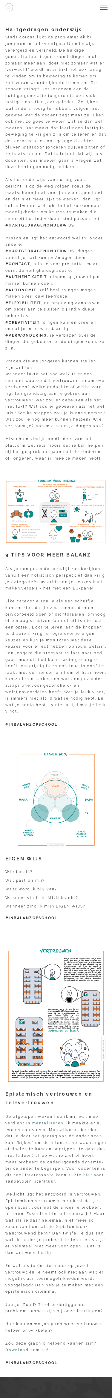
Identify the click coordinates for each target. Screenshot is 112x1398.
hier (88, 1175)
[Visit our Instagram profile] (56, 1387)
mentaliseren (48, 1123)
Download (17, 1350)
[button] (104, 7)
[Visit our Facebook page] (41, 1387)
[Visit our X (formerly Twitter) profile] (71, 1387)
